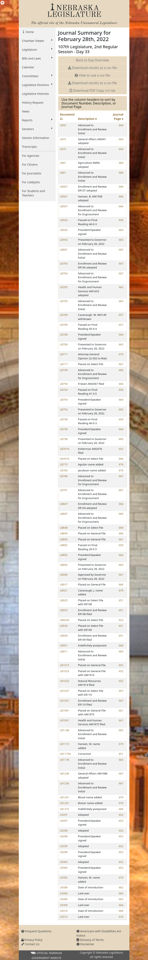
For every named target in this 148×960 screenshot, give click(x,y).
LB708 (64, 315)
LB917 (64, 584)
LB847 (64, 504)
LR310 (64, 911)
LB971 (64, 651)
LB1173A (65, 754)
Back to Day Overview (92, 60)
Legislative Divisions (37, 85)
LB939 (64, 626)
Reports (37, 120)
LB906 (64, 574)
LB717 (64, 364)
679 (121, 464)
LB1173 (64, 744)
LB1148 (64, 730)
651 (121, 600)
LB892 (64, 545)
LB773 (64, 464)
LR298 (64, 830)
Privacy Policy (32, 940)
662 (121, 887)
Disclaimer (85, 944)
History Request (32, 102)
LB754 (64, 390)
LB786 (64, 476)
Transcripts (29, 147)
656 (121, 220)
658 (121, 390)
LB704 (64, 263)
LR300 (64, 862)
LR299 (64, 846)
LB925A (64, 620)
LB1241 (64, 797)
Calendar (28, 67)
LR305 (64, 877)
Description (87, 119)
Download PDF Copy (92, 90)
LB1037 (64, 691)
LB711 (64, 354)
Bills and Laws (37, 58)
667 (121, 263)
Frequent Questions (36, 931)
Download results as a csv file (92, 67)
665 (121, 240)
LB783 (64, 470)
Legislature (37, 49)
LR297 (64, 815)
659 (121, 419)
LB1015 (64, 665)
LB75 (63, 139)
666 (121, 186)
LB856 (64, 539)
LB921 (64, 590)
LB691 (64, 249)
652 (121, 449)
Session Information (35, 138)
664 (121, 125)
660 (121, 163)
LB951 (64, 645)
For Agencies (30, 156)
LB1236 (64, 773)
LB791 (64, 490)
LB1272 (64, 809)
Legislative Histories (35, 94)
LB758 (64, 419)
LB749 (64, 370)
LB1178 (64, 760)
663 (121, 893)
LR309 (64, 899)
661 (121, 539)
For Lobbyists (31, 182)
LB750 (64, 384)
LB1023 (64, 671)
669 (121, 459)
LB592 (64, 220)
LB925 (64, 600)
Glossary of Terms (90, 940)
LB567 (64, 186)
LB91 (63, 163)
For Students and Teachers (33, 193)
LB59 (63, 125)
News (25, 111)
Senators (37, 129)
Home (29, 32)
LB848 (64, 527)
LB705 (64, 287)
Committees (37, 76)
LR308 (64, 887)
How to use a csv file (92, 75)
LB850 (64, 533)
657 (121, 315)
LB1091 (64, 710)
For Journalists (31, 173)
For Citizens (30, 164)
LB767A (64, 449)
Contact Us (30, 944)
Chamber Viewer (37, 41)
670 (121, 354)
